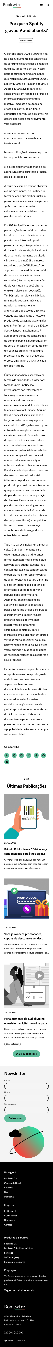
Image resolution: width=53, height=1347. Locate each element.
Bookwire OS (10, 1178)
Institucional (10, 1211)
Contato (8, 1224)
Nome (7, 1092)
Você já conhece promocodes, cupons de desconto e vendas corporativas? (23, 938)
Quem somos (10, 1215)
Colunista (8, 1187)
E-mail (7, 1081)
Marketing (9, 1196)
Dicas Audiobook (26, 40)
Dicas (6, 1192)
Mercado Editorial (26, 16)
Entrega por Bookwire (14, 1262)
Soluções (8, 1252)
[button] (41, 5)
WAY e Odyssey (11, 1257)
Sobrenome (10, 1104)
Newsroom (9, 1220)
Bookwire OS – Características (18, 1248)
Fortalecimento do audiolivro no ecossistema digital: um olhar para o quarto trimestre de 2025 (25, 1023)
